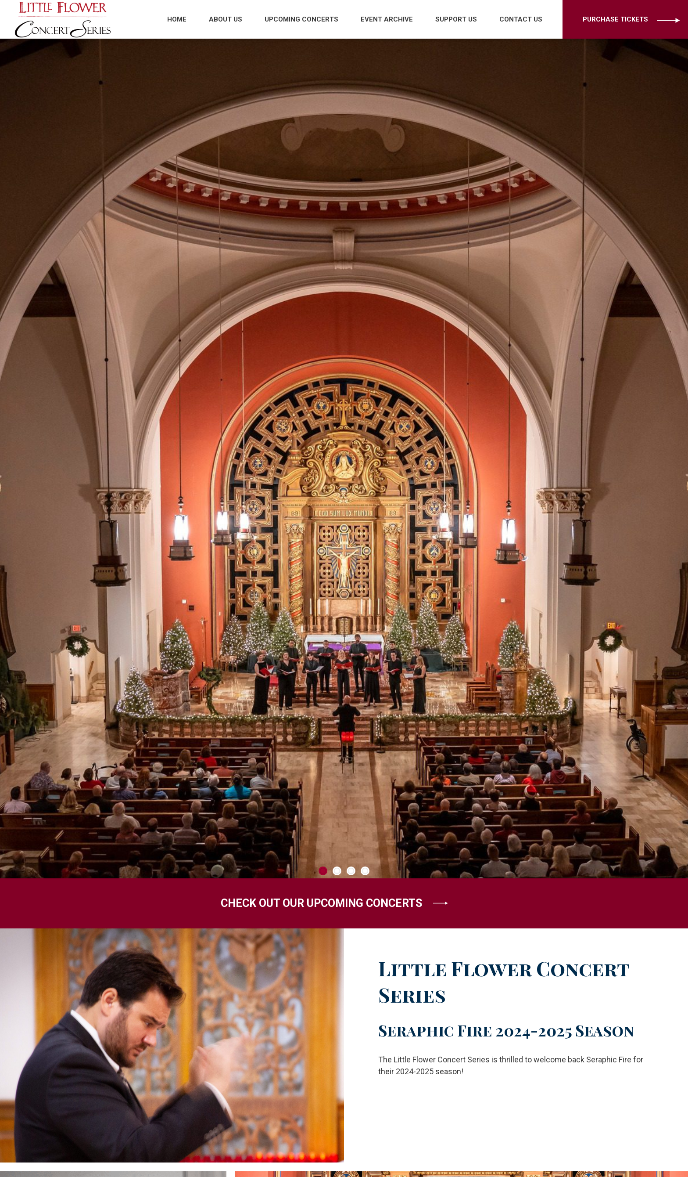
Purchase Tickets (615, 19)
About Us (225, 19)
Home (176, 19)
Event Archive (387, 19)
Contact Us (520, 19)
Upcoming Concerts (301, 19)
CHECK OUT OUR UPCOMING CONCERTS (334, 903)
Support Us (456, 19)
